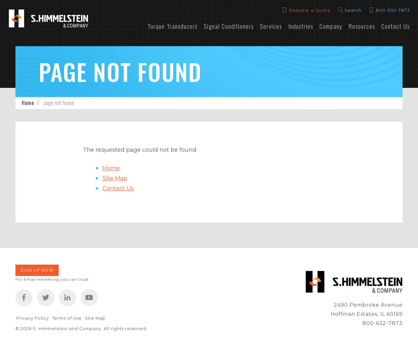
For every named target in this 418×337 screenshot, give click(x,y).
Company (331, 26)
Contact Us (395, 26)
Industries (300, 26)
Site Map (115, 178)
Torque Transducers (172, 26)
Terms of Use (67, 318)
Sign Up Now (37, 270)
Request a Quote (310, 10)
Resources (362, 26)
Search (353, 10)
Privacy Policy (32, 318)
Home (28, 103)
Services (271, 26)
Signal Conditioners (229, 26)
